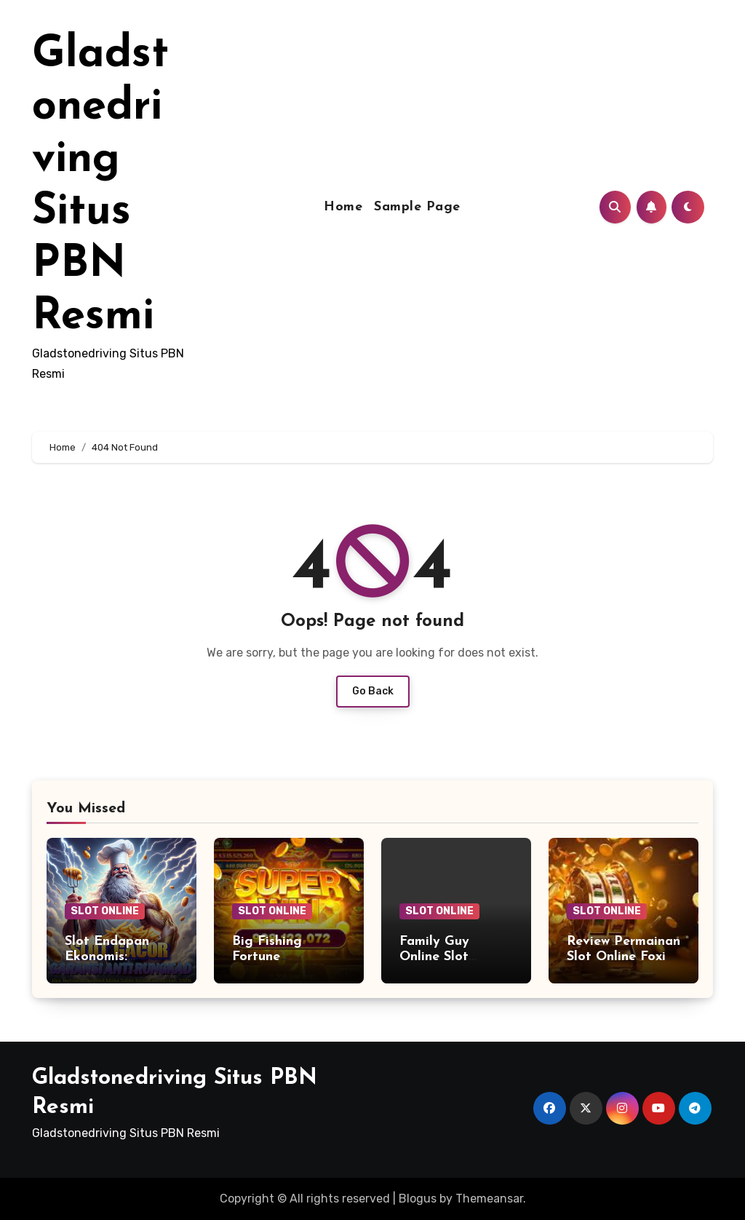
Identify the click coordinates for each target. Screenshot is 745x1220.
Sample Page (417, 207)
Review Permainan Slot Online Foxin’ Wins (623, 957)
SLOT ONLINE (105, 911)
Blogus (418, 1198)
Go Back (373, 691)
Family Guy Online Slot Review (434, 957)
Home (343, 207)
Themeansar (489, 1198)
